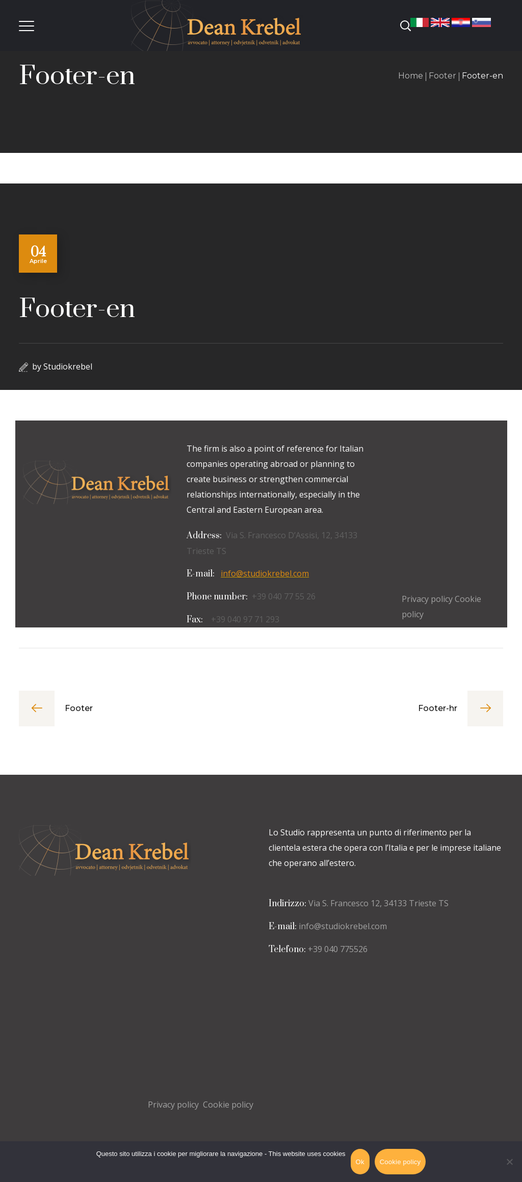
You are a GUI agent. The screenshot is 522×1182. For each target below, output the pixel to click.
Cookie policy (228, 1104)
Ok (360, 1162)
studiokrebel (67, 366)
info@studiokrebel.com (265, 573)
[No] (509, 1162)
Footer (442, 76)
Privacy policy (173, 1104)
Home (410, 76)
